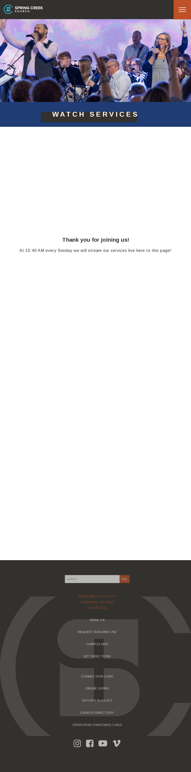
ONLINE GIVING (98, 688)
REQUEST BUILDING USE (98, 632)
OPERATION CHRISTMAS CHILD (98, 725)
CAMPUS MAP (98, 644)
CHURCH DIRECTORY (98, 713)
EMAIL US (98, 620)
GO (125, 579)
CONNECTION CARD (98, 676)
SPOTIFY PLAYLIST (98, 700)
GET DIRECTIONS (98, 656)
